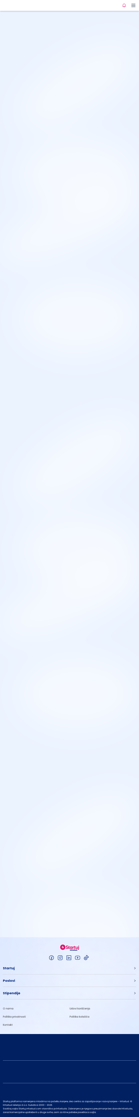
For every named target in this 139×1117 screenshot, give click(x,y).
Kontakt (8, 1025)
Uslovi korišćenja (80, 1008)
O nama (8, 1008)
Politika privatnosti (14, 1016)
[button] (69, 968)
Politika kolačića (79, 1016)
